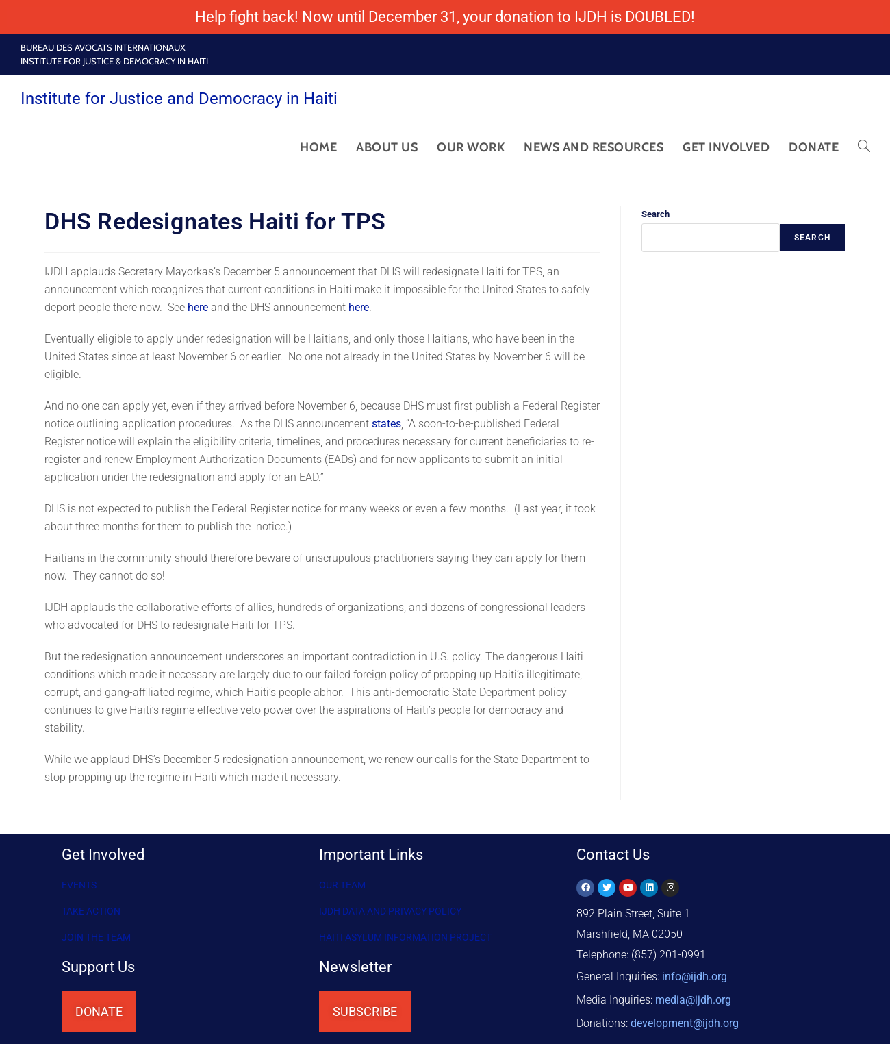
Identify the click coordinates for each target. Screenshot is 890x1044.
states (386, 423)
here (198, 307)
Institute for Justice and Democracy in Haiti (179, 98)
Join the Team (96, 937)
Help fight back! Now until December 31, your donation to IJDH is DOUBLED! (445, 16)
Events (79, 885)
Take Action (91, 911)
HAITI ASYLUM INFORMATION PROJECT (405, 937)
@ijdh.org (685, 1016)
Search (655, 214)
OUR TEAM (342, 885)
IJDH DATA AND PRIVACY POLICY (390, 911)
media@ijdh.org (693, 995)
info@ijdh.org (694, 975)
